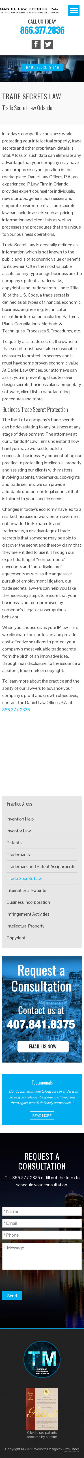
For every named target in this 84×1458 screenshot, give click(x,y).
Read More (42, 1115)
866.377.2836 (42, 30)
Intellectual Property (26, 926)
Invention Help (20, 819)
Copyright (16, 938)
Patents (14, 843)
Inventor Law (19, 831)
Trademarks (18, 855)
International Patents (26, 890)
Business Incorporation (28, 902)
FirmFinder (71, 1449)
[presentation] (36, 1280)
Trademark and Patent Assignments (41, 866)
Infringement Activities (28, 914)
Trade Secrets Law (24, 878)
